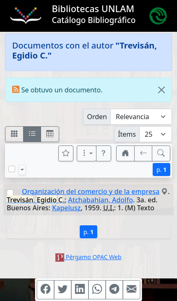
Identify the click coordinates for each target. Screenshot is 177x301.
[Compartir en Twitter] (63, 289)
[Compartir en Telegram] (114, 289)
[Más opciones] (87, 153)
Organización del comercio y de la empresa (90, 191)
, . (36, 199)
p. (161, 169)
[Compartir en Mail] (132, 289)
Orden (97, 116)
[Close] (161, 90)
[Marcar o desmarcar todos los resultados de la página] (11, 169)
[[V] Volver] (143, 153)
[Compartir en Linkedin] (80, 289)
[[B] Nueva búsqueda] (161, 153)
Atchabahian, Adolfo (100, 199)
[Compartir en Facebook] (46, 289)
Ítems (127, 134)
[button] (103, 153)
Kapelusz (66, 207)
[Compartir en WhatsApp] (97, 289)
